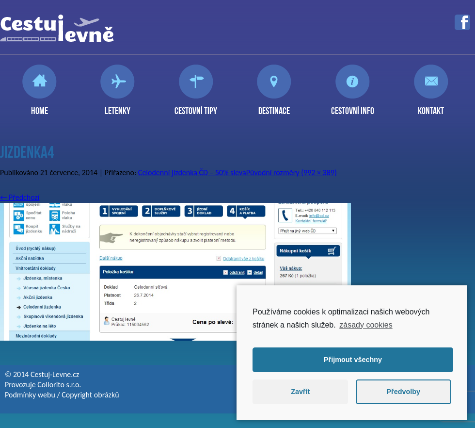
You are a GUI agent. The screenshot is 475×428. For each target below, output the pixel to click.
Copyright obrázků (90, 394)
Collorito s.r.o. (59, 384)
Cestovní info (352, 106)
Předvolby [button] (403, 391)
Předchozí (20, 197)
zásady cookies (365, 325)
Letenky (117, 106)
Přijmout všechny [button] (353, 359)
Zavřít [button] (300, 391)
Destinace (274, 106)
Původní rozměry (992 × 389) (291, 172)
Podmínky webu (30, 394)
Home (39, 106)
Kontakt (431, 106)
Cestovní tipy (195, 106)
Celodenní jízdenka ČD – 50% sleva (192, 172)
